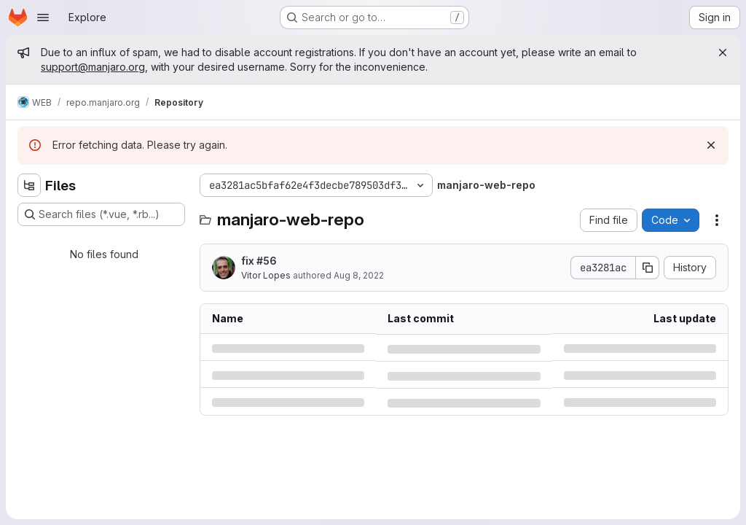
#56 (266, 260)
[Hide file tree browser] (29, 185)
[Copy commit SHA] (647, 267)
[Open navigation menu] (43, 17)
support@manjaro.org (93, 67)
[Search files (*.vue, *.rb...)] (101, 214)
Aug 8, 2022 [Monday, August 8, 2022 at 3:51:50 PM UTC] (359, 275)
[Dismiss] (711, 145)
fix (259, 260)
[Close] (722, 52)
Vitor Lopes (266, 275)
